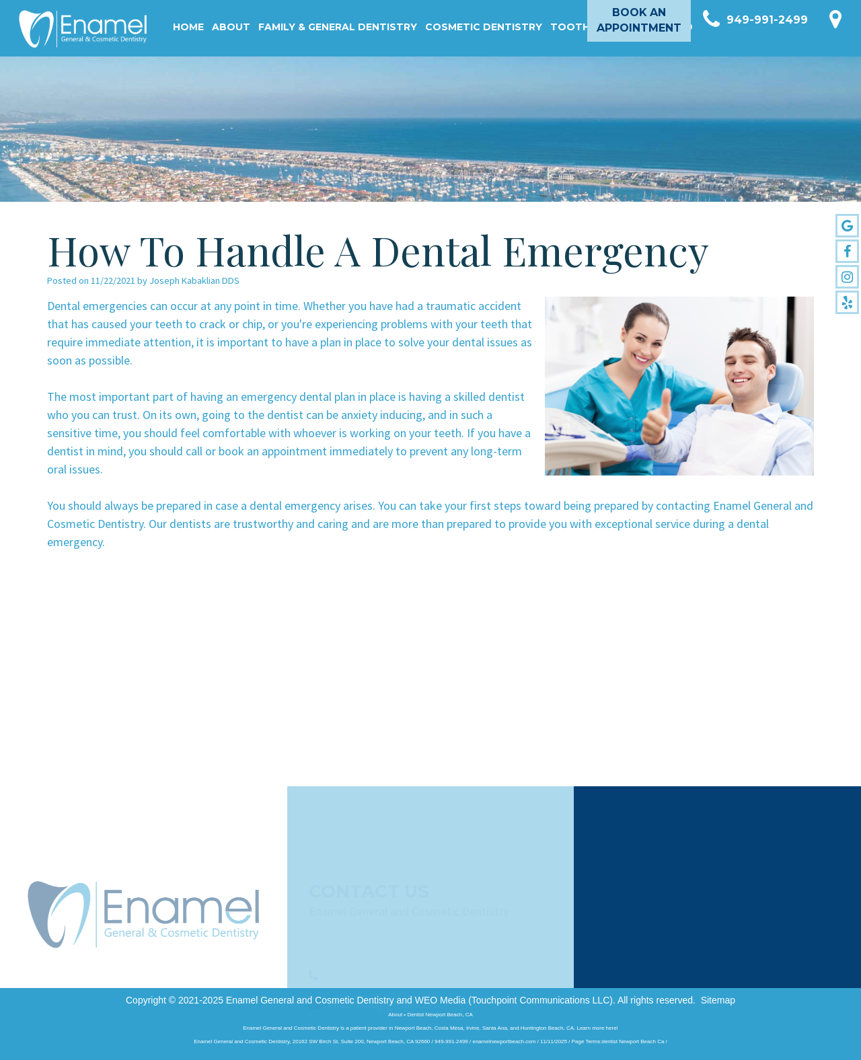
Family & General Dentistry (337, 27)
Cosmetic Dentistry (483, 27)
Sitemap (718, 1000)
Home (188, 27)
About (231, 27)
